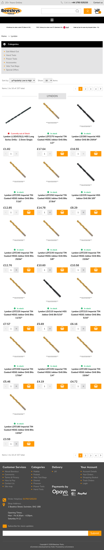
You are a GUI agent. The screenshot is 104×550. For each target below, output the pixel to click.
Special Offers (12, 69)
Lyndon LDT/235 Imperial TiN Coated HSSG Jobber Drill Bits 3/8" (52, 256)
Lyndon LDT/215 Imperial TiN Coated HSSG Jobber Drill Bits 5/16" (86, 314)
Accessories (11, 62)
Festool (36, 474)
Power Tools (11, 58)
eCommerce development (39, 547)
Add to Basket (62, 153)
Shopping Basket (90, 477)
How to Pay (10, 480)
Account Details (90, 471)
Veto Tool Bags (12, 66)
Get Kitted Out (12, 51)
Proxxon (37, 483)
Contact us (98, 2)
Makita (36, 471)
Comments (9, 474)
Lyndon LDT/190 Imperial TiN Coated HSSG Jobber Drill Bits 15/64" (86, 372)
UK (55, 471)
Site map (9, 486)
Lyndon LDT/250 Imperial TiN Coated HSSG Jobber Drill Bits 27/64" (52, 198)
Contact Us (9, 483)
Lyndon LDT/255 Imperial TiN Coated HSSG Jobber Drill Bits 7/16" (19, 198)
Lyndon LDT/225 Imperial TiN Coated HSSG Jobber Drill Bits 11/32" (19, 314)
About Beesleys (12, 471)
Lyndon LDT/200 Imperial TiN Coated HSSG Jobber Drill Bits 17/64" (19, 372)
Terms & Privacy (12, 477)
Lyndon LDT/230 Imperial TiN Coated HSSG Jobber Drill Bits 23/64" (86, 256)
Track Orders (88, 480)
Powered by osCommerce (65, 547)
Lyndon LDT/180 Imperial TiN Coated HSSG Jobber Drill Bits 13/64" (19, 430)
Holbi (53, 547)
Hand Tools (11, 55)
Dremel (36, 480)
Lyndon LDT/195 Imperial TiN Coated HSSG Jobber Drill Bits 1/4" (52, 372)
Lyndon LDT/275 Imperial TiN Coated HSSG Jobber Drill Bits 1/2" (52, 139)
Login (85, 483)
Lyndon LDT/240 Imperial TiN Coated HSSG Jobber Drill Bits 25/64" (19, 256)
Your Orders (88, 474)
